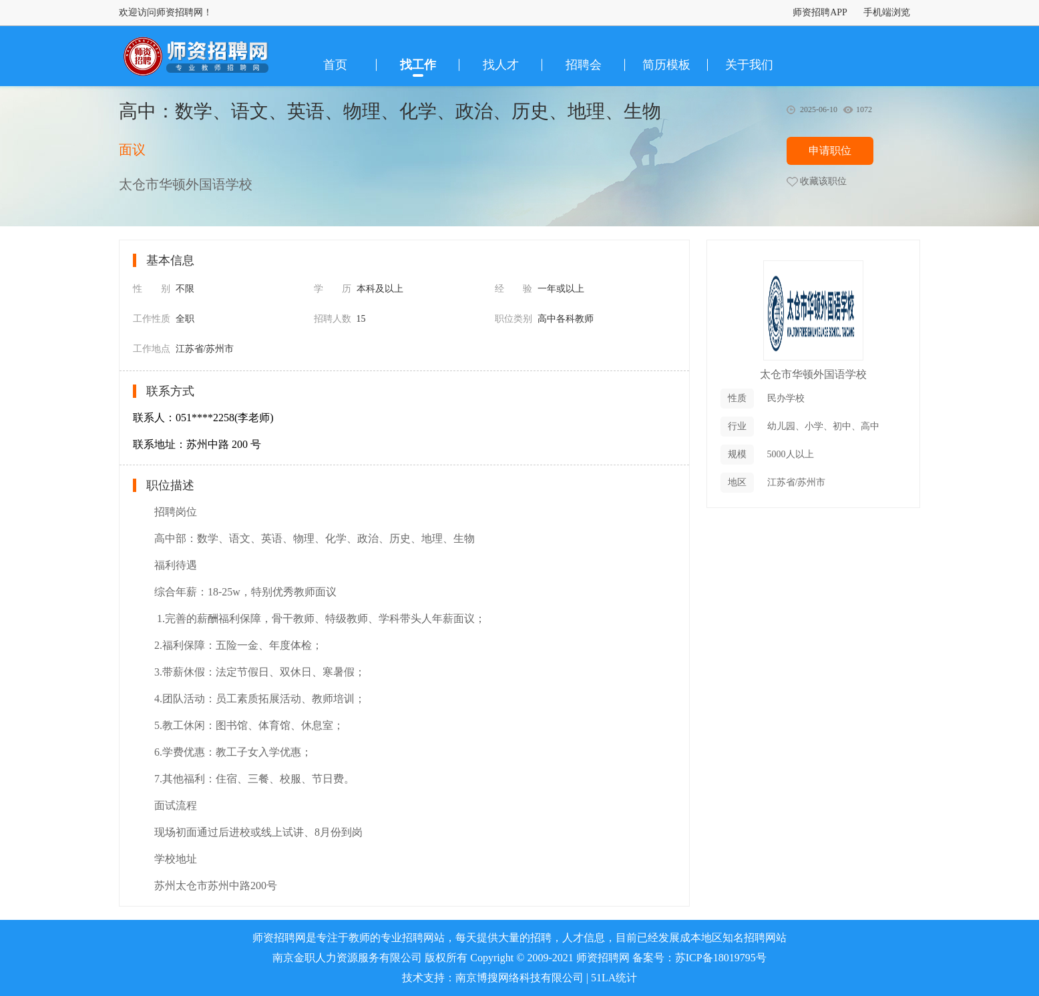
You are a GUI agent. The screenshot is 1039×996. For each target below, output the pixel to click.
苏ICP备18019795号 (721, 957)
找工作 (418, 64)
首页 (335, 64)
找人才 (501, 64)
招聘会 (584, 64)
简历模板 (666, 64)
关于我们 (749, 64)
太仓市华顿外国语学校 (813, 374)
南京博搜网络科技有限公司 (519, 977)
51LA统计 (614, 977)
